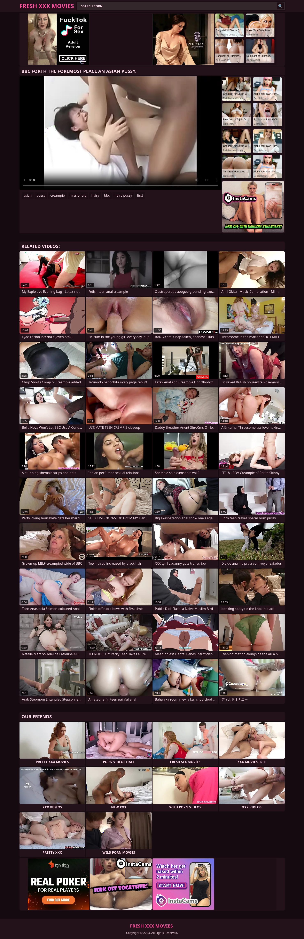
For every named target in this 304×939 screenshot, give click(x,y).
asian (28, 195)
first (140, 195)
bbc (107, 195)
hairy (95, 195)
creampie (57, 195)
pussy (41, 195)
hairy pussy (123, 195)
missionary (78, 195)
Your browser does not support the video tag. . (120, 133)
